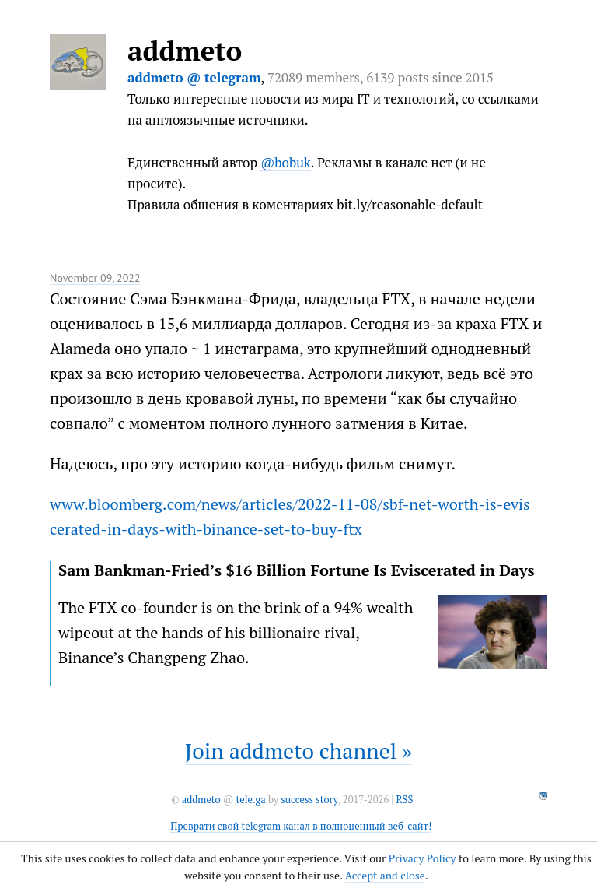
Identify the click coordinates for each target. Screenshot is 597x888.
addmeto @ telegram (194, 77)
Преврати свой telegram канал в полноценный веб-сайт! (300, 826)
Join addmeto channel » (298, 750)
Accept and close (385, 875)
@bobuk (285, 162)
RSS (404, 799)
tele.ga (251, 799)
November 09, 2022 (95, 278)
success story (309, 799)
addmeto (184, 50)
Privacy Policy (422, 858)
